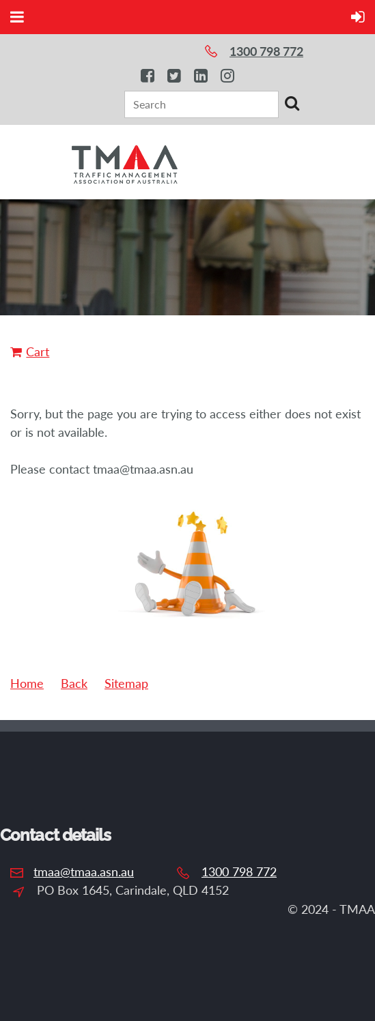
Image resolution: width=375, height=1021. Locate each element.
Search (291, 103)
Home (27, 683)
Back (74, 683)
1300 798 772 (239, 871)
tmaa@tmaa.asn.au (83, 871)
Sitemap (126, 683)
